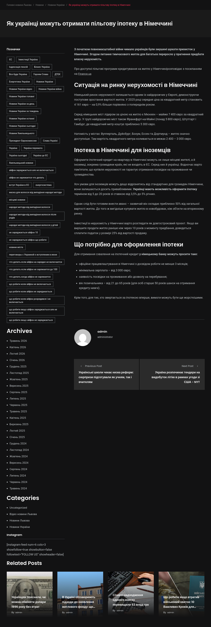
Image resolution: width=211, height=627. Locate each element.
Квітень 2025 (18, 417)
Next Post (191, 366)
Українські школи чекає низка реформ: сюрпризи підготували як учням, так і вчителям (106, 377)
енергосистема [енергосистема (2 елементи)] (43, 185)
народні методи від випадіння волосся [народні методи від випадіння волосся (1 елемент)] (29, 207)
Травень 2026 (19, 340)
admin (102, 332)
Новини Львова (20, 520)
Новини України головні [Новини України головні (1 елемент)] (21, 96)
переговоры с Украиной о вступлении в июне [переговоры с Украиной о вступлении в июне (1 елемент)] (33, 254)
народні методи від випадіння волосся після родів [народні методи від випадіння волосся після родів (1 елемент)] (32, 216)
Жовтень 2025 (19, 379)
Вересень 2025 (20, 385)
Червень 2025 (19, 405)
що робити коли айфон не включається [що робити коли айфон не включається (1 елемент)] (30, 284)
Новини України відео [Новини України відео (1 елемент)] (20, 89)
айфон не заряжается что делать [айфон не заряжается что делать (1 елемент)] (26, 177)
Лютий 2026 (18, 353)
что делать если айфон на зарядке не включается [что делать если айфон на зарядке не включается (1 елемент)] (35, 262)
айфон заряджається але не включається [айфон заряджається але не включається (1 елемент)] (31, 170)
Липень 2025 (18, 398)
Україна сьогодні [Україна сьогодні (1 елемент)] (18, 155)
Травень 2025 (19, 411)
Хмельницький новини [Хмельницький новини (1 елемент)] (21, 163)
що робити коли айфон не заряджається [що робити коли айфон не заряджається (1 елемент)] (30, 291)
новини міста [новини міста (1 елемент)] (16, 247)
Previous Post (90, 366)
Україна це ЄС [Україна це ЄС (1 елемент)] (40, 155)
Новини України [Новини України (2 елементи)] (44, 81)
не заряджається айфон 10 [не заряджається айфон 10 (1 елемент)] (23, 232)
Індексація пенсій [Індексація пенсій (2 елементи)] (18, 67)
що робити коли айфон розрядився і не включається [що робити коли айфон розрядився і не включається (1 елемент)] (30, 300)
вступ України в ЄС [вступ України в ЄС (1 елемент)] (19, 185)
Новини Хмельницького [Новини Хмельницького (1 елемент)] (21, 133)
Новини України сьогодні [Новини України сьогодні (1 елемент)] (22, 126)
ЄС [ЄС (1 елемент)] (10, 59)
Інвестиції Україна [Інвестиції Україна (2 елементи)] (28, 59)
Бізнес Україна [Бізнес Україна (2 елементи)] (42, 67)
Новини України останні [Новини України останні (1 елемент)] (21, 118)
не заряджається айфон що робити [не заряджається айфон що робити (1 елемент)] (28, 240)
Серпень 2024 (19, 469)
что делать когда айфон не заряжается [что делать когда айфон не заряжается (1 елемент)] (30, 276)
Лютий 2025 (18, 430)
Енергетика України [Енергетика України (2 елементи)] (19, 81)
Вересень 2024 (20, 462)
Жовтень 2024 (19, 456)
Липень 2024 (18, 475)
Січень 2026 (18, 360)
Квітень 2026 (18, 347)
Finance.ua (85, 73)
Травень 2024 (19, 488)
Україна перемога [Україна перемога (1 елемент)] (33, 148)
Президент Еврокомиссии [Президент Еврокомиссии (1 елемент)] (23, 140)
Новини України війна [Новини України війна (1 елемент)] (50, 89)
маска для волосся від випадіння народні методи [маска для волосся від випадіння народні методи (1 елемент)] (35, 192)
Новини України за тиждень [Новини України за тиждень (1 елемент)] (24, 111)
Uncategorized (19, 507)
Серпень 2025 (19, 392)
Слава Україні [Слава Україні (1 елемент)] (50, 140)
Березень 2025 (20, 424)
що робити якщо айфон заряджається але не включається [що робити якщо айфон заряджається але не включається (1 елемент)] (33, 311)
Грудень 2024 (19, 443)
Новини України (20, 526)
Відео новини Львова (24, 514)
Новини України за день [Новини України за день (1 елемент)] (22, 104)
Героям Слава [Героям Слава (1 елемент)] (40, 74)
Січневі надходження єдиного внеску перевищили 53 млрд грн (131, 600)
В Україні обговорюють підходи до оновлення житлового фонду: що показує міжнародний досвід (78, 606)
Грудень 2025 (19, 366)
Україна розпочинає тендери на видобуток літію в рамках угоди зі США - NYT (176, 377)
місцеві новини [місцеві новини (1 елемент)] (17, 199)
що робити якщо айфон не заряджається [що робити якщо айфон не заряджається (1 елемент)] (31, 320)
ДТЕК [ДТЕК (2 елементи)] (57, 74)
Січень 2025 (18, 437)
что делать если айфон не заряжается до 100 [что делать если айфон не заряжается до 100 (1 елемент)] (33, 269)
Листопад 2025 (20, 372)
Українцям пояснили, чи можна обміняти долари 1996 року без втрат (29, 602)
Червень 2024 (19, 482)
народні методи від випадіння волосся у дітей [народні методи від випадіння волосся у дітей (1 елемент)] (33, 225)
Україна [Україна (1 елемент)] (13, 148)
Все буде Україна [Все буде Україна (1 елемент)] (18, 74)
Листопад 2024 (20, 449)
